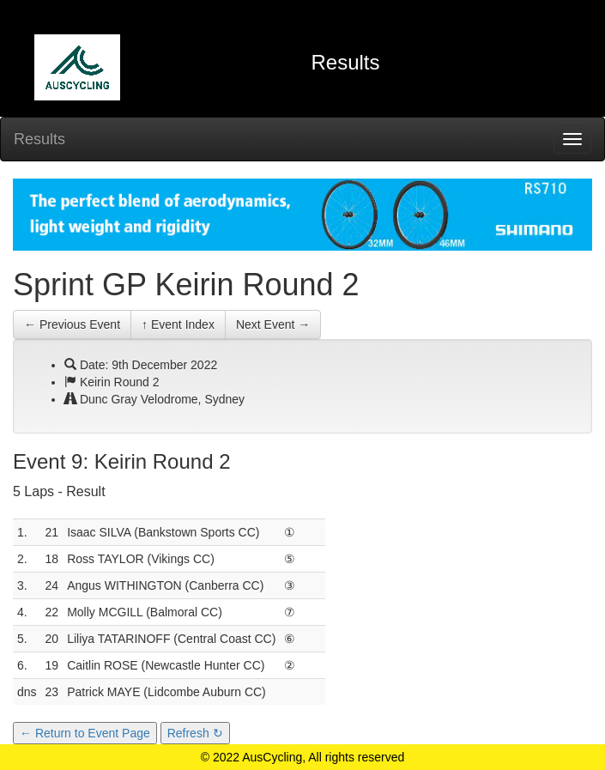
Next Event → (273, 324)
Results (39, 139)
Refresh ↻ (195, 733)
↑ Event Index (178, 324)
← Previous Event (72, 324)
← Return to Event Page (85, 733)
